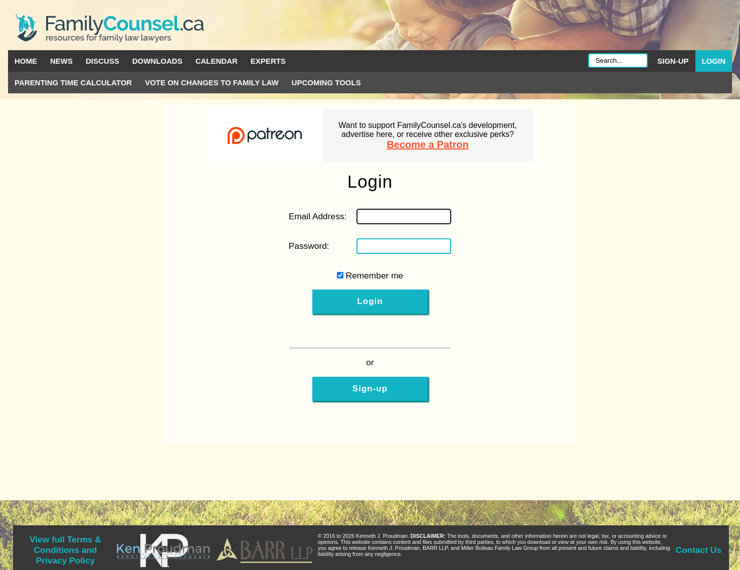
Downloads (157, 61)
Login (714, 61)
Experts (268, 61)
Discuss (102, 61)
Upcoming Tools (326, 82)
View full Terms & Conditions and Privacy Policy (65, 549)
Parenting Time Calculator (73, 82)
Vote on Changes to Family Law (211, 82)
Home (26, 61)
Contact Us (698, 550)
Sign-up (673, 61)
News (61, 61)
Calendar (217, 61)
